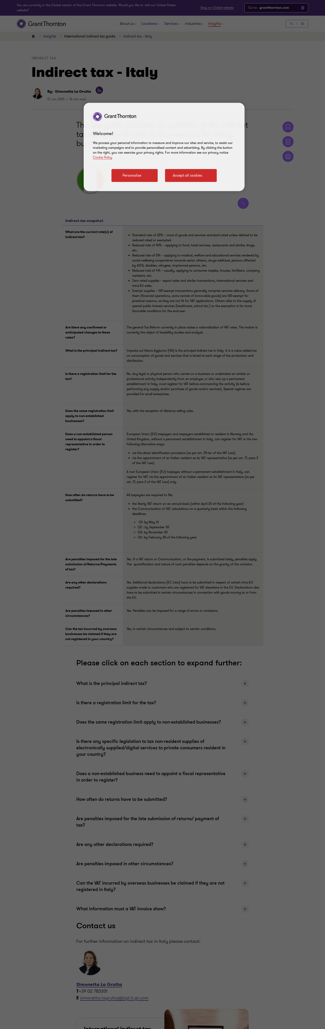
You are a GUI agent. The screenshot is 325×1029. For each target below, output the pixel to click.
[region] (164, 147)
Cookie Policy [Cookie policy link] (102, 157)
